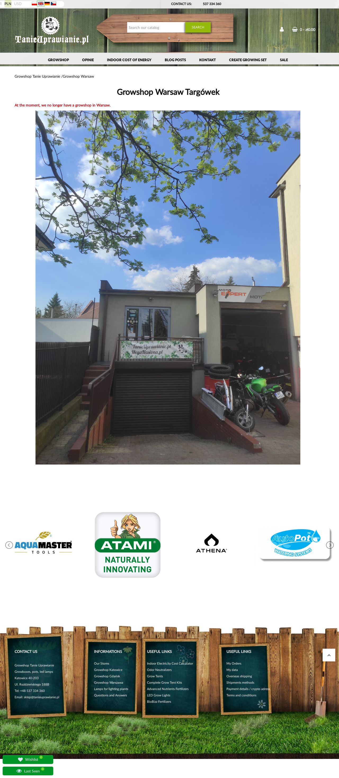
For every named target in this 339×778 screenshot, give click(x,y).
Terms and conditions (241, 695)
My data (232, 670)
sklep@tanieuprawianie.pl (41, 697)
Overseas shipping (239, 676)
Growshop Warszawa (108, 682)
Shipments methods (240, 682)
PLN (8, 3)
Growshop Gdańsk (107, 676)
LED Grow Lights (158, 695)
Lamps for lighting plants (111, 689)
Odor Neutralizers (159, 670)
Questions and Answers (110, 695)
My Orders (233, 663)
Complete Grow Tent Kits (164, 682)
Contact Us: (181, 4)
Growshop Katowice (108, 670)
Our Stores (101, 663)
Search (198, 27)
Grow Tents (155, 676)
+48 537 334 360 (32, 691)
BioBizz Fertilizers (159, 702)
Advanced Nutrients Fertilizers (168, 689)
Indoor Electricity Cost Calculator (170, 663)
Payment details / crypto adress (248, 689)
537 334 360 (212, 4)
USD (18, 3)
